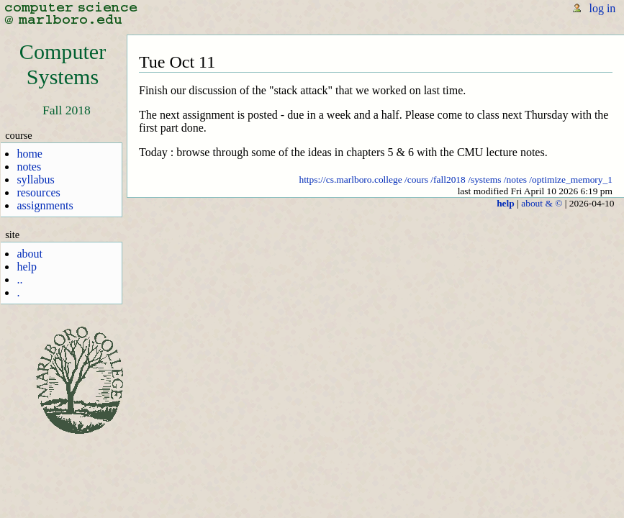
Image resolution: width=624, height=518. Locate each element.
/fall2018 (448, 179)
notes (29, 166)
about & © (541, 203)
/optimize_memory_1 (570, 179)
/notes (515, 179)
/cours (416, 179)
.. (19, 279)
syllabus (35, 179)
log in (602, 8)
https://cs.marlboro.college (350, 179)
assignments (45, 205)
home (29, 153)
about (29, 253)
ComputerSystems (62, 64)
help (27, 266)
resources (38, 192)
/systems (484, 179)
